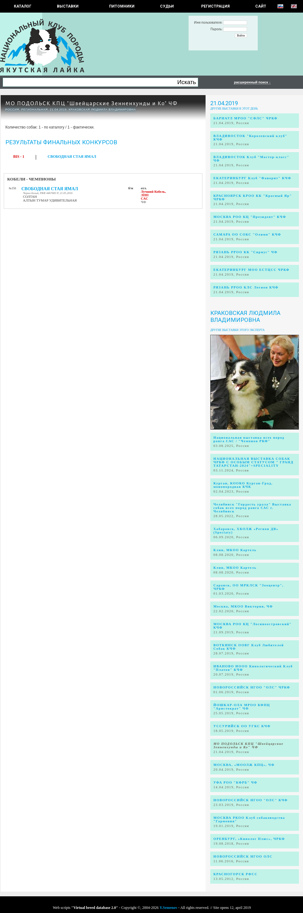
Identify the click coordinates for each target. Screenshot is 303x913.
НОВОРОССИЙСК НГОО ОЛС (243, 856)
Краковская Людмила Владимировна (245, 316)
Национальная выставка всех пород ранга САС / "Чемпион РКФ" (248, 439)
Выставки (68, 6)
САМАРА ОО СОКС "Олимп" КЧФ (247, 234)
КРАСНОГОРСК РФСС (235, 874)
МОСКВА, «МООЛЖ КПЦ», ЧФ (244, 765)
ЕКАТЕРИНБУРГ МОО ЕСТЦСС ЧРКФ (251, 269)
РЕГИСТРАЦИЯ (215, 6)
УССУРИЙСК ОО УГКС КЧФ (242, 726)
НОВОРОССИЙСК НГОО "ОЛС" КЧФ (250, 800)
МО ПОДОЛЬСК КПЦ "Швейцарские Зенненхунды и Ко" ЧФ (91, 103)
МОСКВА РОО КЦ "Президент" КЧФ (249, 217)
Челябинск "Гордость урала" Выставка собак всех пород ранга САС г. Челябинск (252, 508)
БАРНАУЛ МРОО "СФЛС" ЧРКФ (245, 118)
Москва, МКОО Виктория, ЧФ (243, 606)
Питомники (122, 6)
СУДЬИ (167, 6)
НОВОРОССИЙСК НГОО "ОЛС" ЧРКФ (251, 687)
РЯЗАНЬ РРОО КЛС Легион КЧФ (245, 287)
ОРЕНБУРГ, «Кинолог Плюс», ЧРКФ (249, 839)
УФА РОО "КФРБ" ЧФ (235, 782)
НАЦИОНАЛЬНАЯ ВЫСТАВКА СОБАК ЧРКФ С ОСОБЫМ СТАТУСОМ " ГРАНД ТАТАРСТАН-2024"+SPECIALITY (253, 462)
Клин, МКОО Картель (234, 550)
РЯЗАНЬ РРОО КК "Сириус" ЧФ (245, 252)
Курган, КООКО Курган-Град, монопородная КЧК (243, 485)
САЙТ (260, 6)
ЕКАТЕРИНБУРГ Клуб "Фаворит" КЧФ (252, 178)
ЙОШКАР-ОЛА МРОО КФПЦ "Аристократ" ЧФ (241, 706)
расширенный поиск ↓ (252, 82)
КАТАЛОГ (22, 6)
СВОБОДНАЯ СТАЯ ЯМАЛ (72, 156)
